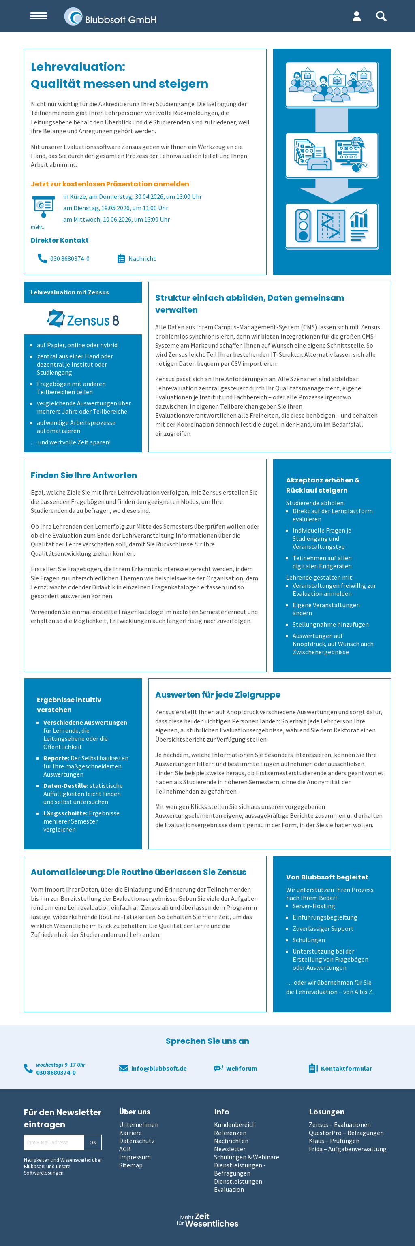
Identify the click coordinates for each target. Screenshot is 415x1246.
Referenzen (230, 1133)
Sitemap (131, 1165)
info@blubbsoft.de (159, 1068)
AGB (125, 1149)
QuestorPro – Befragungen (346, 1133)
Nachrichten (231, 1141)
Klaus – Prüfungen (334, 1141)
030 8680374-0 (63, 258)
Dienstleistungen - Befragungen (240, 1169)
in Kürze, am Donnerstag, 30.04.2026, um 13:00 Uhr (132, 196)
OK (93, 1142)
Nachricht (136, 258)
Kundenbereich (235, 1124)
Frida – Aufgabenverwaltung (348, 1149)
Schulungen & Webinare (246, 1157)
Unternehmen (138, 1124)
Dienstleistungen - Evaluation (240, 1185)
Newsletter (230, 1149)
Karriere (130, 1133)
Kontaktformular (346, 1068)
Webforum (241, 1068)
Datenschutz (137, 1141)
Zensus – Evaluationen (340, 1124)
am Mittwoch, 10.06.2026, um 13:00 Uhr (116, 219)
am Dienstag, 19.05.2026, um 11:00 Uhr (115, 208)
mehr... (38, 227)
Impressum (135, 1157)
